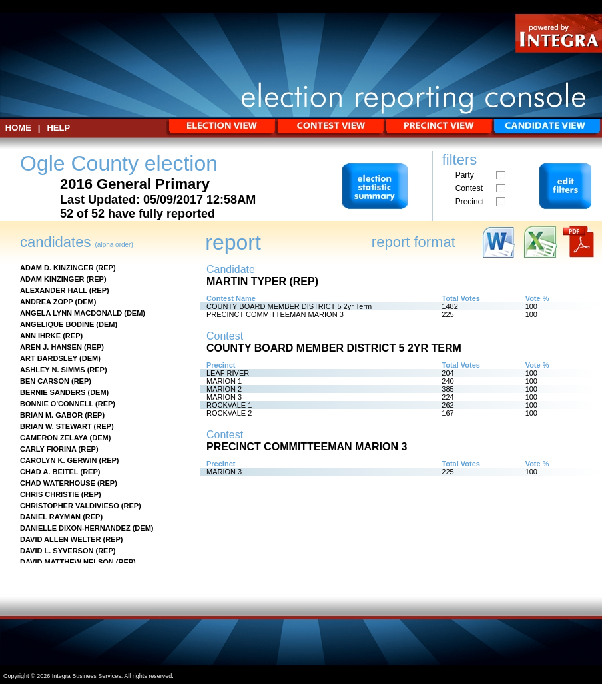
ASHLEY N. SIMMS (52, 370)
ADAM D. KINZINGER (57, 268)
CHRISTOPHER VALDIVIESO (69, 506)
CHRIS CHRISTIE (49, 494)
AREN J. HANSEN (51, 347)
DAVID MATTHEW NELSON (67, 562)
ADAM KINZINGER (52, 279)
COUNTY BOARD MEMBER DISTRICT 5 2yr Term (289, 306)
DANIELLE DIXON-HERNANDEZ (75, 528)
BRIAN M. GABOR (51, 415)
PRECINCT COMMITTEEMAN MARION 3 (275, 314)
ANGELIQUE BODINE (57, 324)
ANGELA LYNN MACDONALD (71, 313)
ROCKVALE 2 (229, 413)
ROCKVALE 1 (229, 405)
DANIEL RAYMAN (50, 517)
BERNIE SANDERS (52, 392)
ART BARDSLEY (48, 358)
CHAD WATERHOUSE (57, 483)
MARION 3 (224, 397)
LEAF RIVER (227, 373)
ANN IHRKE (40, 336)
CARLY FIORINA (48, 449)
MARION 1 (224, 381)
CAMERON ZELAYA (53, 438)
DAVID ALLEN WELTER (60, 539)
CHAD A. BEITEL (49, 472)
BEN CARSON (44, 381)
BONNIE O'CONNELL (56, 404)
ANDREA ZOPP (46, 302)
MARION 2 (224, 389)
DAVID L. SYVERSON (56, 551)
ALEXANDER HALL (53, 290)
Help (58, 128)
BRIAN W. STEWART (56, 426)
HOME (18, 128)
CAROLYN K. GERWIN (58, 460)
